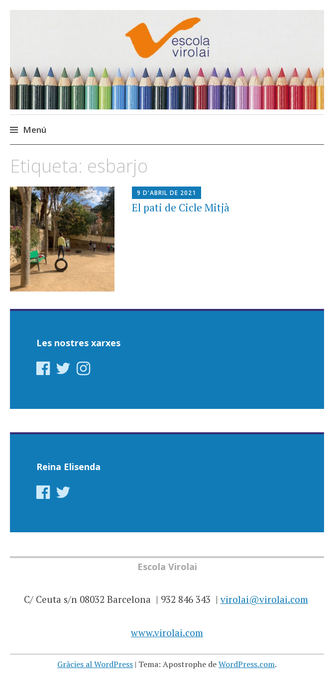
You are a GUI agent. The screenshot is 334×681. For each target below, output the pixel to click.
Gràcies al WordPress (95, 664)
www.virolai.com (167, 632)
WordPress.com (247, 664)
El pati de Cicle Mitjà (180, 207)
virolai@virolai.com (264, 599)
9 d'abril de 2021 (166, 193)
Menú (34, 129)
